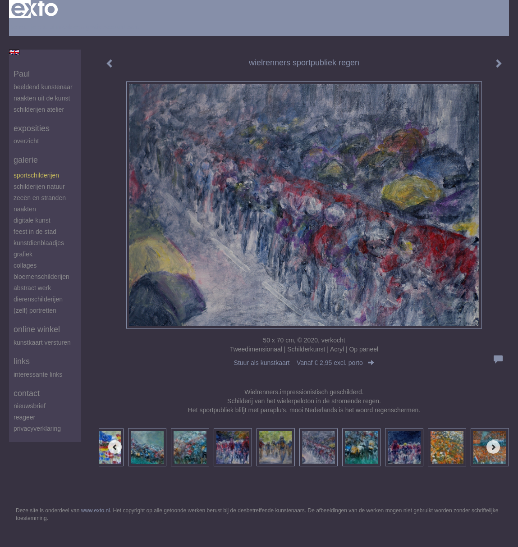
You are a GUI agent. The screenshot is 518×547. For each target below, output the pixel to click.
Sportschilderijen (36, 175)
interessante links (38, 374)
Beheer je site (28, 27)
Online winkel (37, 329)
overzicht (26, 141)
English (14, 52)
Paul (22, 73)
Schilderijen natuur (39, 186)
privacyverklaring (37, 428)
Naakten (25, 209)
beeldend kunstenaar (43, 87)
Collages (25, 265)
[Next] (493, 447)
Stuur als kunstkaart (304, 362)
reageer (24, 417)
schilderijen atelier (39, 109)
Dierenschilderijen (38, 299)
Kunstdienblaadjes (39, 242)
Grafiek (23, 254)
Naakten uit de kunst (42, 98)
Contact (27, 393)
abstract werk (32, 288)
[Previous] (115, 447)
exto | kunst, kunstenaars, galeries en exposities (34, 9)
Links (22, 361)
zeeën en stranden (40, 197)
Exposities (32, 128)
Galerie (26, 159)
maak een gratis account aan (97, 27)
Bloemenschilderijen (41, 276)
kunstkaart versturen (42, 342)
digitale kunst (32, 220)
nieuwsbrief (30, 406)
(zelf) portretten (35, 310)
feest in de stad (35, 231)
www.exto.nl (95, 510)
